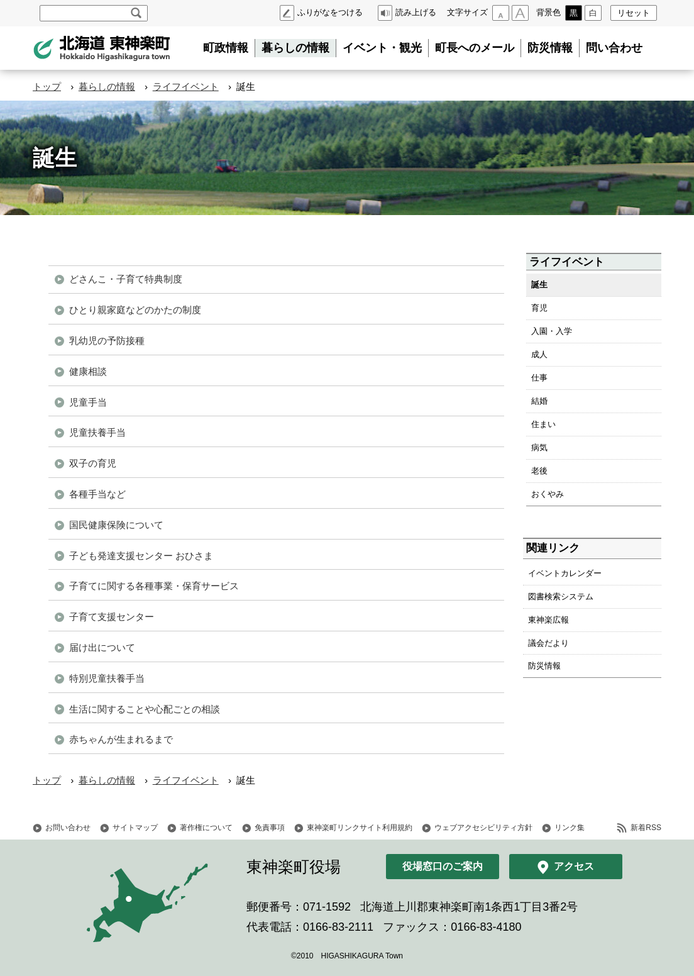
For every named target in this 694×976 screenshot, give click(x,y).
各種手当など (97, 494)
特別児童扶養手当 (107, 678)
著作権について (206, 827)
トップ (47, 86)
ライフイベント (186, 86)
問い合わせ (614, 48)
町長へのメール (474, 48)
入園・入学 (551, 331)
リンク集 (569, 827)
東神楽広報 (548, 619)
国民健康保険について (116, 524)
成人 (539, 354)
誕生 (539, 284)
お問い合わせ (68, 827)
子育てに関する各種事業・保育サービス (154, 585)
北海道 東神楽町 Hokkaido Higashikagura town (102, 48)
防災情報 (550, 48)
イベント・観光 (382, 48)
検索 (136, 13)
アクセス (574, 866)
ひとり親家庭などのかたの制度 (135, 309)
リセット (633, 13)
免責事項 (270, 827)
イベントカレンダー (565, 573)
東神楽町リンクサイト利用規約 (359, 827)
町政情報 (225, 48)
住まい (543, 424)
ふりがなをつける (330, 12)
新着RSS (646, 827)
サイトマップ (135, 827)
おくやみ (547, 494)
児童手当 (88, 402)
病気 (539, 447)
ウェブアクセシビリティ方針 (483, 827)
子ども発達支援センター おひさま (141, 555)
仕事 (539, 377)
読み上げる (415, 12)
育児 (539, 308)
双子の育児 (92, 463)
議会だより (548, 643)
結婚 (539, 401)
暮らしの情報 (295, 48)
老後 (539, 470)
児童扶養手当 (97, 432)
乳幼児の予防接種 (107, 340)
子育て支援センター (111, 616)
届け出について (102, 647)
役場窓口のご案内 (442, 866)
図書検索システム (560, 596)
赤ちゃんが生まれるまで (121, 739)
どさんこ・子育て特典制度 (125, 279)
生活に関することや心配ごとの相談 (144, 709)
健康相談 (88, 371)
